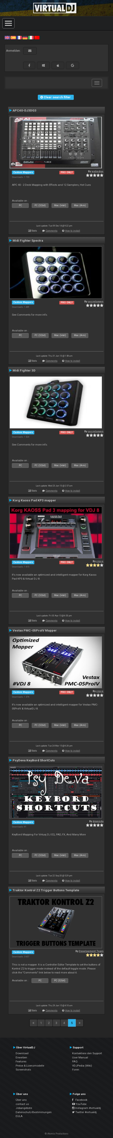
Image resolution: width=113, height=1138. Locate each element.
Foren (75, 1069)
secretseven (95, 301)
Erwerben (21, 1057)
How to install (72, 230)
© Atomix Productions (56, 1133)
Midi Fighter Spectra (28, 240)
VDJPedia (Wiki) (82, 1065)
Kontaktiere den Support (87, 1053)
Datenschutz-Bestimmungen (34, 1112)
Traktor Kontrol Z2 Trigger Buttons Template (46, 890)
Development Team (91, 951)
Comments (51, 230)
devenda (98, 821)
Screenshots (23, 1069)
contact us (22, 1104)
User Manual (80, 1057)
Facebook (79, 1099)
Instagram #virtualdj (86, 1108)
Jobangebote (24, 1108)
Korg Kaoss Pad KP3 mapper (34, 500)
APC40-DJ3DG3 (24, 110)
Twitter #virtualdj (84, 1112)
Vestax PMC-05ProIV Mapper (35, 630)
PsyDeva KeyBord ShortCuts (34, 760)
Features (21, 1061)
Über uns (21, 1099)
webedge (97, 171)
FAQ (75, 1061)
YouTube (79, 1104)
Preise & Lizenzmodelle (30, 1065)
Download (22, 1053)
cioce (99, 561)
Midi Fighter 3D (24, 370)
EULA (19, 1116)
